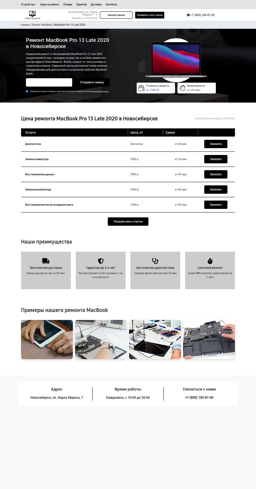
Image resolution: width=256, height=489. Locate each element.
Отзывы (67, 4)
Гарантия (81, 4)
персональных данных (100, 91)
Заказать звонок (116, 15)
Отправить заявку (92, 82)
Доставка (96, 4)
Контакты (111, 4)
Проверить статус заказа (150, 15)
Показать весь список (128, 221)
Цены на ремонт (49, 4)
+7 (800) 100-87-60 (199, 397)
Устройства (27, 4)
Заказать (216, 144)
